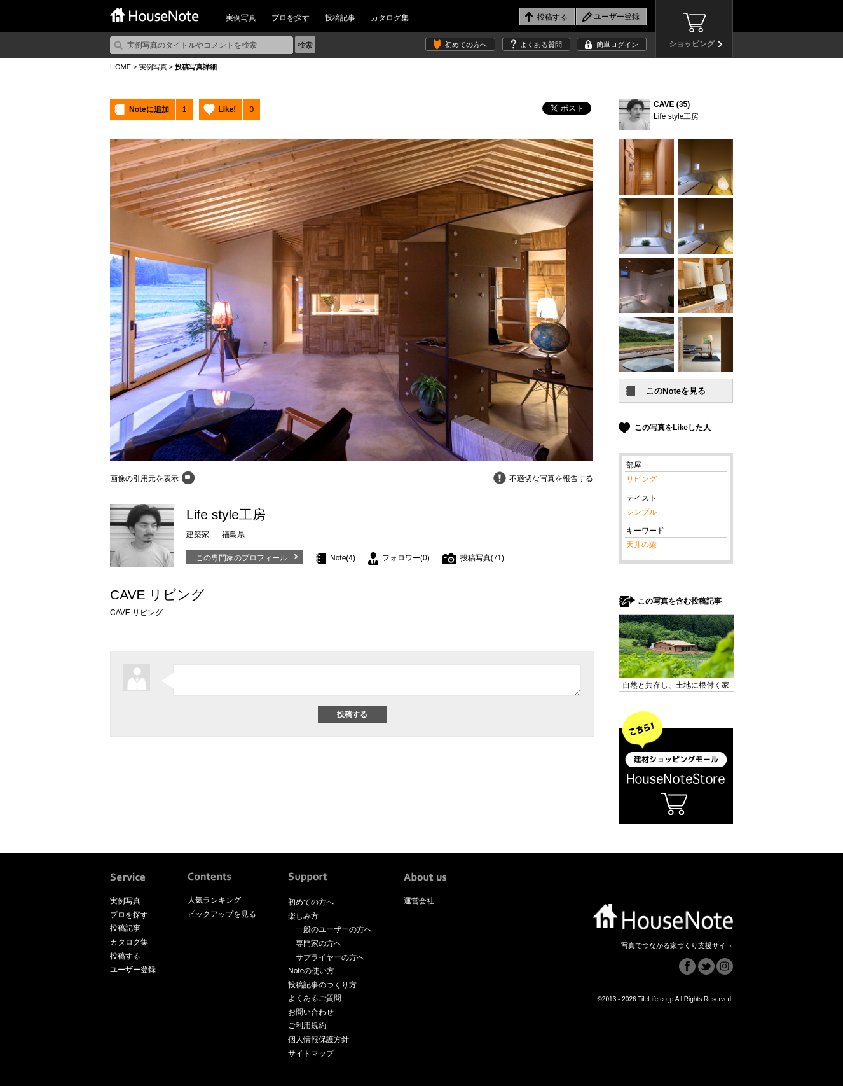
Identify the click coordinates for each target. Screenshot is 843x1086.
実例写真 (241, 17)
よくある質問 (541, 44)
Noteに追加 (149, 109)
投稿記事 (340, 17)
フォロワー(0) (406, 557)
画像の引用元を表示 (144, 478)
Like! (227, 109)
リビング (641, 479)
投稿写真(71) (482, 557)
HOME (120, 67)
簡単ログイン (617, 44)
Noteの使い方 (311, 970)
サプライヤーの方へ (330, 957)
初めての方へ (466, 44)
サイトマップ (311, 1053)
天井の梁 (641, 544)
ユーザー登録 (133, 969)
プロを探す (290, 17)
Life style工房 (676, 116)
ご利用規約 (307, 1025)
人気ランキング (214, 900)
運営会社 (419, 900)
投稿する (125, 956)
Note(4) (342, 557)
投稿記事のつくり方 (322, 984)
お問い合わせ (311, 1012)
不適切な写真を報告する (551, 478)
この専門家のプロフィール (241, 557)
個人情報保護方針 (318, 1039)
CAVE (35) (672, 104)
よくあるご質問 (314, 998)
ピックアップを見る (222, 914)
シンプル (641, 512)
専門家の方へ (318, 943)
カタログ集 (390, 17)
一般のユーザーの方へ (334, 929)
